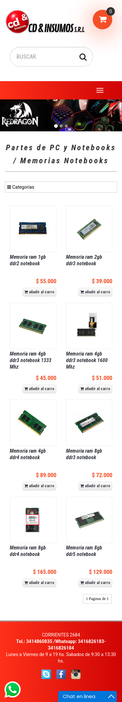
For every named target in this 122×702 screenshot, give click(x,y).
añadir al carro (39, 292)
